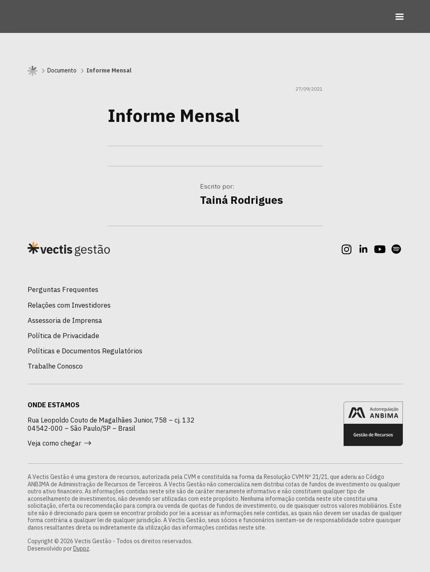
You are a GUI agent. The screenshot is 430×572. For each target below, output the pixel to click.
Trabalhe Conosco (55, 366)
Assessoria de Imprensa (65, 320)
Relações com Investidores (69, 305)
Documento (62, 70)
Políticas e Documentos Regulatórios (85, 350)
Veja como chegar (59, 443)
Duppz (81, 548)
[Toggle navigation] (399, 16)
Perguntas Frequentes (63, 289)
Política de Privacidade (63, 335)
